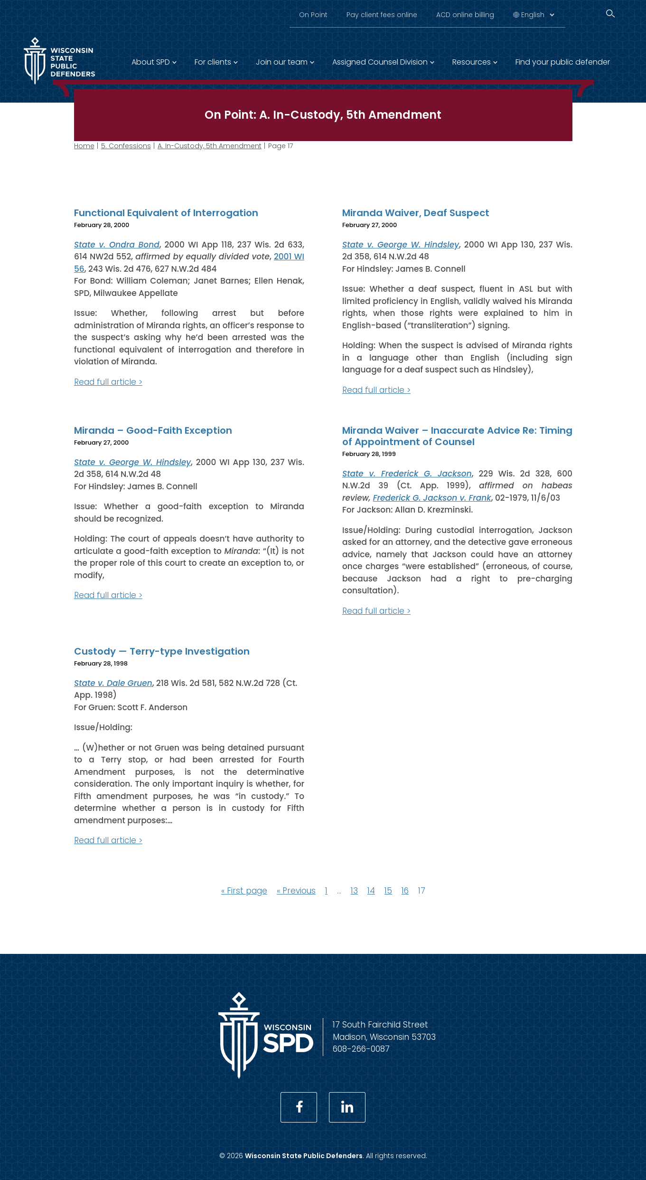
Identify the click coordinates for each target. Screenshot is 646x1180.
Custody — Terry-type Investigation (162, 651)
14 (371, 890)
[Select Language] (537, 15)
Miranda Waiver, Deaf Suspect (415, 212)
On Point (313, 14)
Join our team (282, 62)
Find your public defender (562, 62)
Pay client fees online (381, 14)
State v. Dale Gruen (113, 682)
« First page (244, 890)
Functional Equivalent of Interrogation (166, 212)
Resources (471, 62)
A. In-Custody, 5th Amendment (210, 146)
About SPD (150, 62)
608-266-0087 (361, 1049)
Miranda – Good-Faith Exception (153, 430)
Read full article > (108, 381)
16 (405, 890)
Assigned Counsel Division (380, 62)
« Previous (296, 890)
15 (388, 890)
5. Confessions (126, 146)
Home (84, 146)
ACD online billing (465, 14)
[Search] (610, 14)
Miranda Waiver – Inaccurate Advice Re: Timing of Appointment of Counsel (457, 436)
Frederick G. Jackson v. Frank (432, 497)
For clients (213, 62)
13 (354, 890)
